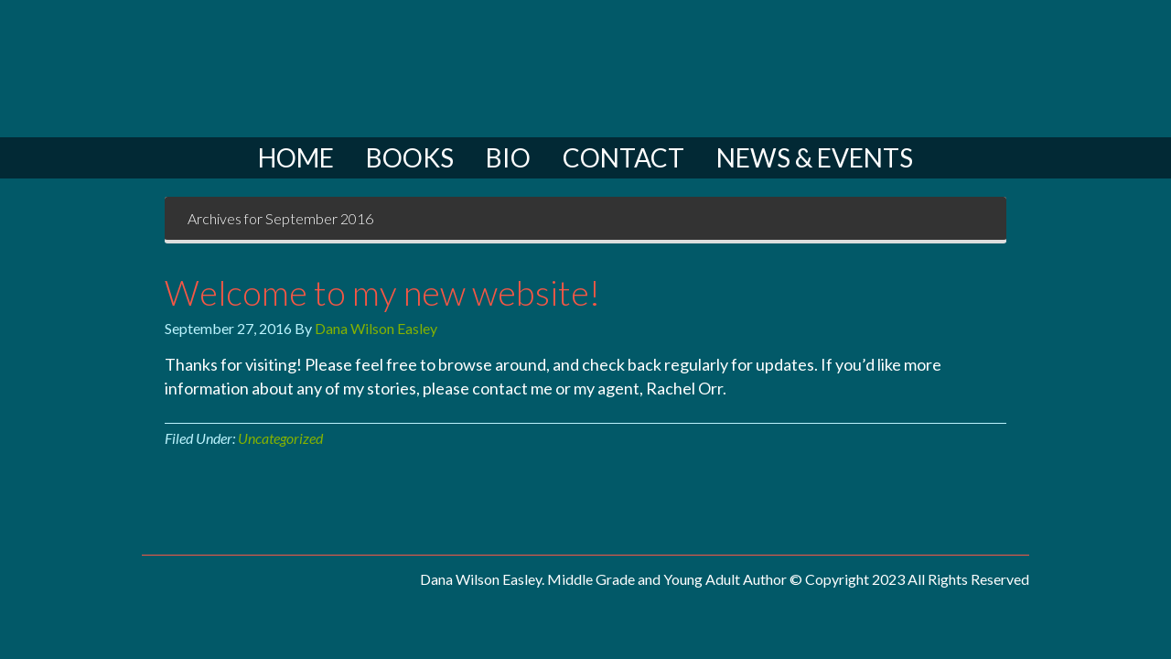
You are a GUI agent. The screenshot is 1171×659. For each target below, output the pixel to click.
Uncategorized (280, 438)
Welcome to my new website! (382, 292)
